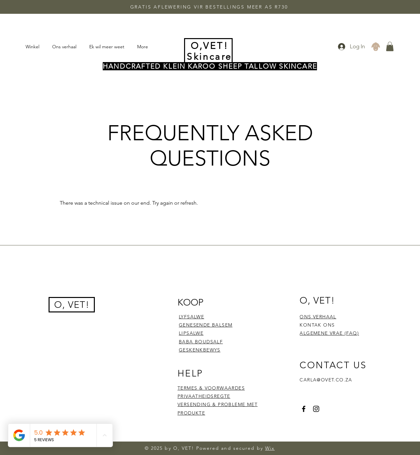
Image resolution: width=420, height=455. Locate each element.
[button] (390, 46)
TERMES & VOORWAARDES (211, 388)
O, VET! (71, 304)
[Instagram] (316, 409)
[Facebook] (304, 409)
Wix (270, 448)
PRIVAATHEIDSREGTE (204, 396)
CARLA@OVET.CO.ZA (326, 380)
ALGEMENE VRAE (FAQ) (329, 333)
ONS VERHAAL (318, 317)
